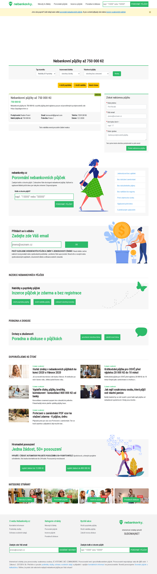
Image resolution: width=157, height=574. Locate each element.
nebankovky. (23, 4)
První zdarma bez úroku (125, 198)
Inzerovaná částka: (66, 70)
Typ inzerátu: (40, 70)
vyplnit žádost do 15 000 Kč (33, 468)
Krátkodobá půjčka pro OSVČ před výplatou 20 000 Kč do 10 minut (122, 371)
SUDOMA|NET (132, 533)
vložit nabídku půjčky (42, 302)
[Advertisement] (78, 38)
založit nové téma (112, 337)
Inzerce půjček (50, 533)
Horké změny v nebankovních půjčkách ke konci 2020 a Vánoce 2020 (54, 371)
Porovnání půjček (51, 529)
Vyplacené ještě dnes (125, 204)
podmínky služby (48, 565)
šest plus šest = (112, 122)
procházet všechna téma (91, 337)
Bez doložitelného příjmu (126, 186)
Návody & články (50, 525)
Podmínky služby (15, 529)
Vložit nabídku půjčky (87, 529)
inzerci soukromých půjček (116, 12)
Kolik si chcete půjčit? (22, 191)
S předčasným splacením (126, 210)
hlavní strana (93, 85)
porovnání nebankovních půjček (71, 12)
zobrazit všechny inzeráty (65, 302)
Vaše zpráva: (111, 131)
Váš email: (110, 112)
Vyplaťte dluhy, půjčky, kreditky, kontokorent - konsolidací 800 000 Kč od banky (54, 393)
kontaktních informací (96, 565)
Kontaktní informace (16, 525)
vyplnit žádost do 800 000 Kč (78, 468)
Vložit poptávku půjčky (88, 525)
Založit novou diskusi (88, 533)
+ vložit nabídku (80, 85)
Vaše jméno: (111, 103)
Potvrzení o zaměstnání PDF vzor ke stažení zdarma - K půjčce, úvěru (52, 415)
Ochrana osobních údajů (18, 533)
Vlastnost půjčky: (90, 70)
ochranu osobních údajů (64, 565)
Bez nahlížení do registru (126, 192)
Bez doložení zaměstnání (126, 180)
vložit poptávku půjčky (21, 302)
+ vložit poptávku (65, 85)
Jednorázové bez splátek (126, 173)
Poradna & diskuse (51, 536)
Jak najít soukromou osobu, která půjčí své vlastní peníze (125, 391)
